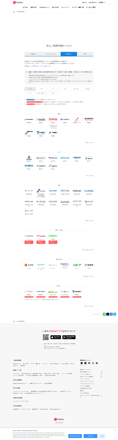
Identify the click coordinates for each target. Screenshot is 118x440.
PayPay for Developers (50, 375)
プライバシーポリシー (85, 379)
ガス (53, 88)
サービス (30, 93)
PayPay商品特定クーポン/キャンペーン (34, 393)
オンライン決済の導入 (18, 375)
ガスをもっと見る (89, 175)
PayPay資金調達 (48, 383)
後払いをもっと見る (89, 306)
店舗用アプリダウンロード (36, 383)
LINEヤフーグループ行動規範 (86, 376)
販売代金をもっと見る (88, 276)
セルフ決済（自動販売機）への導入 (34, 375)
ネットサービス (50, 54)
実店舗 (33, 54)
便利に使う (33, 7)
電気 (42, 88)
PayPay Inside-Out (54, 409)
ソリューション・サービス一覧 (20, 391)
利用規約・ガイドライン (85, 369)
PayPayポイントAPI (18, 393)
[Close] (115, 430)
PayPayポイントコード (65, 391)
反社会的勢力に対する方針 (86, 388)
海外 (85, 54)
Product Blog (43, 409)
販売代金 (88, 88)
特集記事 (22, 365)
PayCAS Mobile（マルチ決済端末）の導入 (31, 373)
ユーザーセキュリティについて (87, 383)
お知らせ (84, 2)
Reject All (90, 436)
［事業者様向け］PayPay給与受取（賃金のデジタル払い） (44, 391)
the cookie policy (22, 435)
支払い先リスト (55, 75)
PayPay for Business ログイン (20, 383)
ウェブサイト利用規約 (85, 386)
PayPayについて (17, 363)
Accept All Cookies (75, 436)
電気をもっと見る (89, 142)
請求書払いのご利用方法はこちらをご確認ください (38, 66)
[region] (59, 434)
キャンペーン (65, 7)
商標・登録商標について (85, 371)
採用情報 (34, 409)
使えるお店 (55, 7)
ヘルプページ (83, 81)
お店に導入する (93, 2)
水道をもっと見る (89, 220)
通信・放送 (76, 88)
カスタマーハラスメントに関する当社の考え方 (90, 396)
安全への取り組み (54, 363)
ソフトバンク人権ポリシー (86, 374)
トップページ (16, 373)
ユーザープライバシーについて (87, 381)
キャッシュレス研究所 (67, 373)
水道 (65, 88)
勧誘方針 (82, 390)
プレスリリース (24, 409)
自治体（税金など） (41, 93)
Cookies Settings (102, 436)
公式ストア (15, 365)
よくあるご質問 (90, 7)
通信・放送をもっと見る (88, 249)
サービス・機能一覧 (78, 7)
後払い (53, 93)
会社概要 (101, 2)
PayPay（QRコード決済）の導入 (52, 373)
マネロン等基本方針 (84, 393)
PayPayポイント (45, 7)
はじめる (25, 7)
